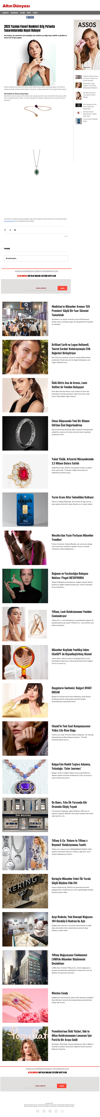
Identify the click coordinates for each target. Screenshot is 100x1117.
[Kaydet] (62, 288)
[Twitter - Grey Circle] (43, 1111)
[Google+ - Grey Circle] (50, 1111)
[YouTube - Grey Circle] (56, 1111)
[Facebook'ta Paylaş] (5, 230)
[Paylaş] (30, 17)
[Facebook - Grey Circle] (37, 1111)
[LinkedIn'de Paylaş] (15, 230)
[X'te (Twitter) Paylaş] (10, 230)
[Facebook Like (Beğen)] (11, 17)
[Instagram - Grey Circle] (62, 1111)
